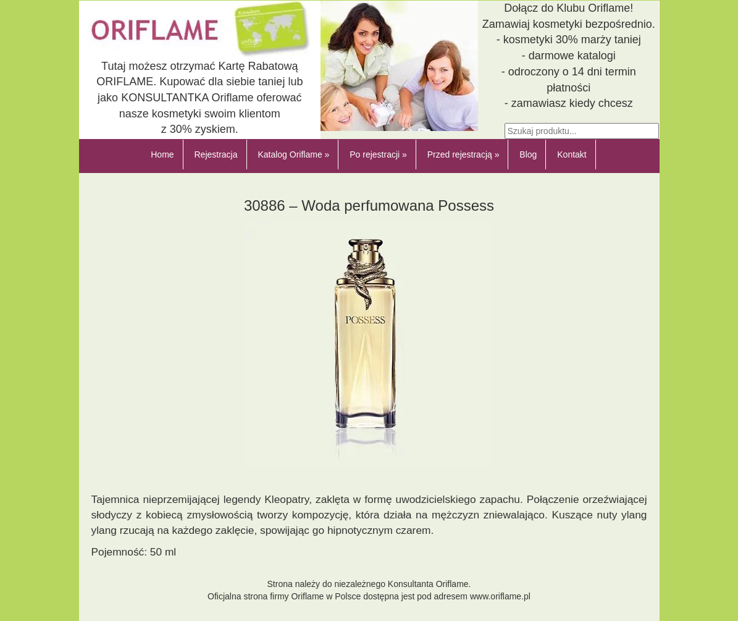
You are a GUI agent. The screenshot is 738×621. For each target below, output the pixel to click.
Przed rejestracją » (463, 154)
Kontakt (571, 154)
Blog (528, 154)
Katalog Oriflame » (293, 154)
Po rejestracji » (378, 154)
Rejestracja (215, 154)
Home (162, 154)
